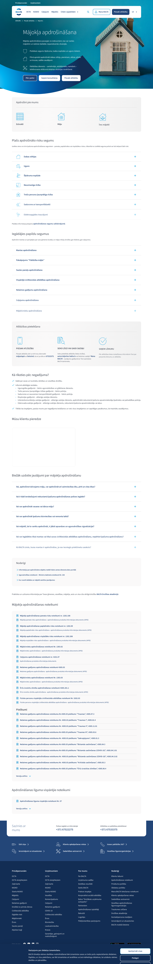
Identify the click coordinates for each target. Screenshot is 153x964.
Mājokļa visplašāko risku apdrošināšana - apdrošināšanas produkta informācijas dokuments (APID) (53, 640)
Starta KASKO (17, 891)
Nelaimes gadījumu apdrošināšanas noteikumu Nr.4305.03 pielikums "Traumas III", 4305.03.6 (56, 732)
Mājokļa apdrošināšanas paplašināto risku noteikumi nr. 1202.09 (44, 626)
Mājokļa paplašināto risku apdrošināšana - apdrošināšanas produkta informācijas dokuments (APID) (54, 630)
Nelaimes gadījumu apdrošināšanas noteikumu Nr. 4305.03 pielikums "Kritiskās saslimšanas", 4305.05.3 (60, 762)
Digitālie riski (17, 914)
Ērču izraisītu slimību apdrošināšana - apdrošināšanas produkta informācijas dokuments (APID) (52, 692)
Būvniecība (49, 922)
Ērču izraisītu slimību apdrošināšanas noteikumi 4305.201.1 (42, 688)
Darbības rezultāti (85, 884)
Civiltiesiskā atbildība (20, 911)
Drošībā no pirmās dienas (22, 907)
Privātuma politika (118, 884)
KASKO (36, 12)
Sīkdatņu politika (118, 888)
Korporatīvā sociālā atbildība (89, 895)
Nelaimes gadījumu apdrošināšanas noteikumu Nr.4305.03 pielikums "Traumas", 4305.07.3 (55, 714)
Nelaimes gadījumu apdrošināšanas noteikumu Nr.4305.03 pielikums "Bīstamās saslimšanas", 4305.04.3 (60, 744)
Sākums (18, 21)
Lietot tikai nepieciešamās (135, 946)
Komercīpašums (51, 899)
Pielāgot (135, 940)
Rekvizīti (81, 913)
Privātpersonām (21, 3)
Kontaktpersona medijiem (121, 917)
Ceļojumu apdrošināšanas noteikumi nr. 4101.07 (38, 657)
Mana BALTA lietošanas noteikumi (124, 891)
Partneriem (82, 905)
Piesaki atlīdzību (121, 12)
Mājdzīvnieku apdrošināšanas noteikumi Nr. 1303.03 (39, 677)
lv (135, 12)
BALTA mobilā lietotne (120, 925)
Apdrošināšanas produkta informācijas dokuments (36, 661)
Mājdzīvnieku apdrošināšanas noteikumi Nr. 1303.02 (39, 646)
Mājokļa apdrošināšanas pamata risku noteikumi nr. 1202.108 (43, 615)
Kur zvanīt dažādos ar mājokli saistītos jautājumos (37, 580)
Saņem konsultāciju (49, 78)
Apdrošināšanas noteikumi (122, 880)
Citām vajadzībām (70, 12)
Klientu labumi (117, 876)
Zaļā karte (16, 884)
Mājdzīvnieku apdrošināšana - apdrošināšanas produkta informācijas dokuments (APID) (49, 651)
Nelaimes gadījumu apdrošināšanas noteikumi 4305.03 (40, 667)
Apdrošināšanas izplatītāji (88, 909)
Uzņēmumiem (35, 3)
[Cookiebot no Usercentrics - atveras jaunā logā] (13, 958)
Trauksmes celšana (119, 909)
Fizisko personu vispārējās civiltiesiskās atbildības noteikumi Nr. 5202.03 (48, 698)
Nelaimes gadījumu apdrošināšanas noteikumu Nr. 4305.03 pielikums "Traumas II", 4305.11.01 (56, 726)
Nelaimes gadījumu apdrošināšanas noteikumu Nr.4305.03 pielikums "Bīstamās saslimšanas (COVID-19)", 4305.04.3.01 (66, 750)
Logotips (81, 917)
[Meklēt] (88, 12)
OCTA (28, 12)
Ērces (14, 922)
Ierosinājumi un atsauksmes (122, 921)
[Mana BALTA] (101, 12)
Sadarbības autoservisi (120, 899)
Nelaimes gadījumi (19, 903)
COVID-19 (48, 911)
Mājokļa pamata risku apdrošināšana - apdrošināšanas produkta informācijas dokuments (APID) (52, 620)
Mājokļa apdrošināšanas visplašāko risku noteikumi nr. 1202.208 (44, 636)
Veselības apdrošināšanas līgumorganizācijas (121, 904)
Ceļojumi (45, 12)
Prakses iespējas (84, 891)
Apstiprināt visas (135, 933)
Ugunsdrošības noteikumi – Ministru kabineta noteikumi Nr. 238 (42, 575)
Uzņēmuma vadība (85, 880)
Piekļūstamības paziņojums (89, 921)
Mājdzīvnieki (17, 918)
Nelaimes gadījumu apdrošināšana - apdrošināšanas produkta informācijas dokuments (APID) (51, 671)
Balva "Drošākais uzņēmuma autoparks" (89, 900)
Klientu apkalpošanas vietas (122, 895)
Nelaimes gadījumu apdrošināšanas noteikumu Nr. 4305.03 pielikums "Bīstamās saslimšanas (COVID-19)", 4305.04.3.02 (66, 756)
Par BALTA (82, 876)
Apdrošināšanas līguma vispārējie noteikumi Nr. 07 (39, 801)
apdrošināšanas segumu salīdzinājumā (49, 223)
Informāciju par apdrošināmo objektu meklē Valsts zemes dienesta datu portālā (47, 570)
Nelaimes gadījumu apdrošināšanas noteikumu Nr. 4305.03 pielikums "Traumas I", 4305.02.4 (56, 720)
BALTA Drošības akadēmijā (107, 594)
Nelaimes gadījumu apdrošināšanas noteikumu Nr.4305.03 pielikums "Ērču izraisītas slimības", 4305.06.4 (61, 768)
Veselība (48, 895)
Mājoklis (54, 12)
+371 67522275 (64, 829)
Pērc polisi (30, 78)
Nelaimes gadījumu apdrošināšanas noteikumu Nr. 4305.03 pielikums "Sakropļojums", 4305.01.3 (57, 738)
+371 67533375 (108, 829)
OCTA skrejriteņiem (19, 880)
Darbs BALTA (83, 888)
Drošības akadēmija (119, 913)
